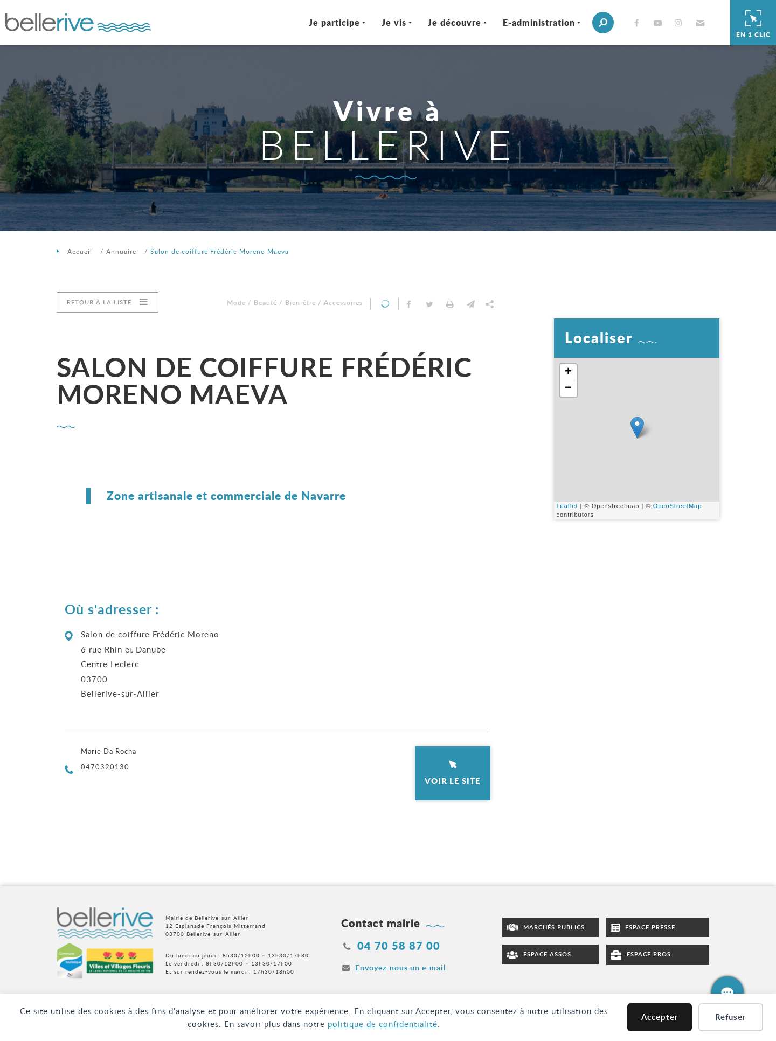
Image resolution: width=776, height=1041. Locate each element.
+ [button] (568, 372)
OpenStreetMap (677, 506)
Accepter (659, 1017)
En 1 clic (753, 22)
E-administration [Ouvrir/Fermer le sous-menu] (539, 22)
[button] (698, 22)
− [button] (568, 388)
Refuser (730, 1017)
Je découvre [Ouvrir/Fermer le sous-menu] (454, 22)
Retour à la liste (99, 302)
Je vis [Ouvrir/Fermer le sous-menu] (394, 22)
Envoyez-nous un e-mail (400, 967)
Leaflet (567, 506)
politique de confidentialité (383, 1023)
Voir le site (453, 781)
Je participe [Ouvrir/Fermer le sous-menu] (334, 22)
